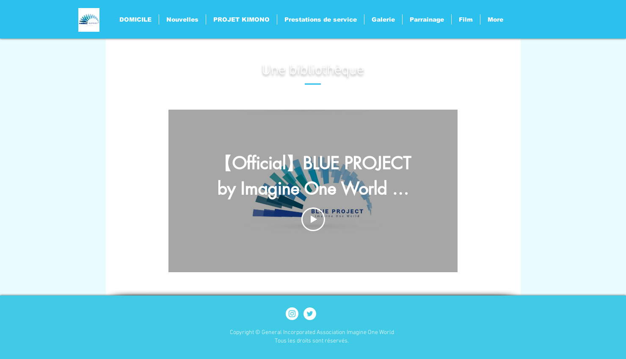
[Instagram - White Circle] (292, 313)
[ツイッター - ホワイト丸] (309, 313)
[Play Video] (313, 219)
